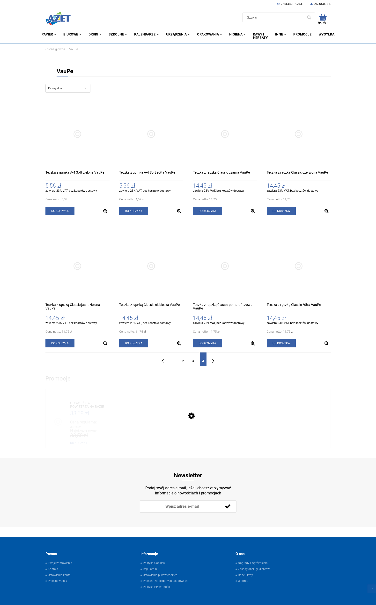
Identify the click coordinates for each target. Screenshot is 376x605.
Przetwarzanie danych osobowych (165, 581)
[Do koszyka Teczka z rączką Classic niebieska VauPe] (133, 343)
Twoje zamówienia (60, 563)
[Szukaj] (309, 17)
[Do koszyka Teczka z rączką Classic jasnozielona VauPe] (59, 343)
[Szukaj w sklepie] (274, 17)
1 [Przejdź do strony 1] (173, 361)
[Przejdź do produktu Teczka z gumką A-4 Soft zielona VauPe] (77, 134)
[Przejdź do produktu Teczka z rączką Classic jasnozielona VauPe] (77, 266)
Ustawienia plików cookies (160, 575)
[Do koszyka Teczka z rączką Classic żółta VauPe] (281, 343)
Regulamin (150, 569)
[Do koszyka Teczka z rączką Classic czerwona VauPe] (281, 211)
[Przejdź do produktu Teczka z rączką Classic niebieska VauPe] (151, 266)
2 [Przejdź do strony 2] (183, 361)
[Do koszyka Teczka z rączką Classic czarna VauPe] (207, 211)
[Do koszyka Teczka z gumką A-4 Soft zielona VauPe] (59, 211)
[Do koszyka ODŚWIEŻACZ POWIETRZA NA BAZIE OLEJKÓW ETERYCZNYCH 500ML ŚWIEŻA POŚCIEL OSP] (79, 443)
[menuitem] (49, 34)
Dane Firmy (245, 575)
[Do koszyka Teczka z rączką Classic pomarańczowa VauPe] (207, 343)
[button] (105, 211)
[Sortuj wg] (67, 88)
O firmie (243, 581)
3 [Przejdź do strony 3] (193, 361)
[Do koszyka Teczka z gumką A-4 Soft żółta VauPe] (133, 211)
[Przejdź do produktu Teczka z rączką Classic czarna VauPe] (225, 134)
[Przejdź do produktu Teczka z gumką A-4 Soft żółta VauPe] (151, 134)
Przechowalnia (57, 581)
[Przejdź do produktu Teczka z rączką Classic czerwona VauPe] (299, 134)
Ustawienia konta (59, 575)
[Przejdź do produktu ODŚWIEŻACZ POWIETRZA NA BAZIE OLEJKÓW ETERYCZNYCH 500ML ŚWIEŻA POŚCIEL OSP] (88, 405)
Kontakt (53, 569)
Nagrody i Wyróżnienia (253, 563)
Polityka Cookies (154, 563)
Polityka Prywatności (156, 587)
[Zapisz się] (228, 506)
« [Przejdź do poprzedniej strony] (162, 359)
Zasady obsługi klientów (254, 569)
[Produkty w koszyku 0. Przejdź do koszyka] (323, 19)
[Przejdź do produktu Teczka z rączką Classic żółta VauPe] (299, 266)
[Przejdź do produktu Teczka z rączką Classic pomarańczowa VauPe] (225, 266)
